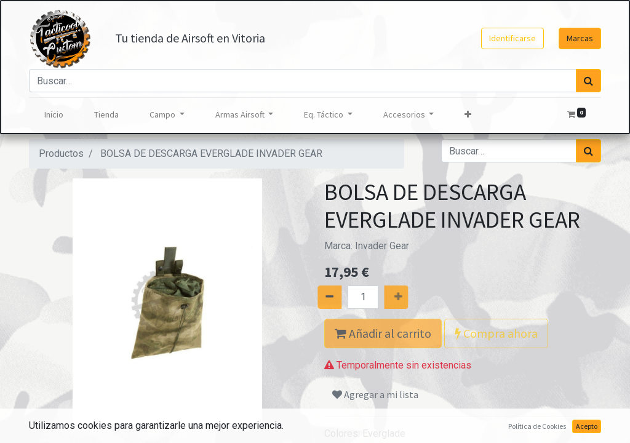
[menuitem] (54, 115)
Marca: (366, 246)
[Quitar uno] (317, 297)
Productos (61, 153)
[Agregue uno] (409, 297)
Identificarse (512, 38)
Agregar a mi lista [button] (375, 394)
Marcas (580, 38)
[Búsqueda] (588, 80)
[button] (468, 115)
